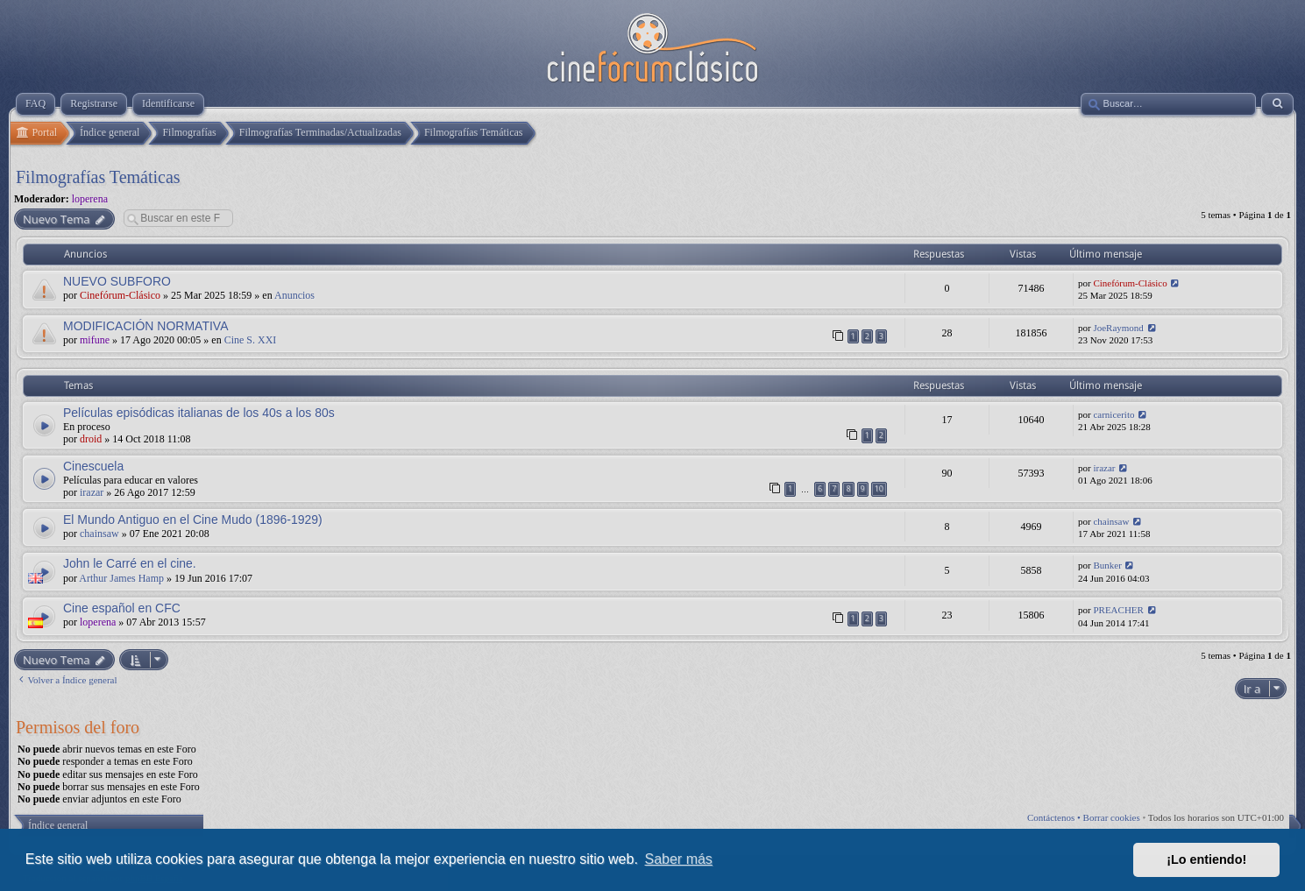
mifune (95, 340)
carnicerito (1113, 414)
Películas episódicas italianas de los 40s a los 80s (199, 413)
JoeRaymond (1118, 327)
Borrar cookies (1111, 817)
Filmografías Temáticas (98, 177)
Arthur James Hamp (121, 578)
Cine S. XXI (250, 340)
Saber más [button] (679, 859)
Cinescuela (93, 466)
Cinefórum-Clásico (120, 295)
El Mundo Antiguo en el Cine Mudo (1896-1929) (193, 520)
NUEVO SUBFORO (117, 281)
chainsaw (99, 533)
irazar (91, 492)
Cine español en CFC (122, 608)
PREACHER (1118, 610)
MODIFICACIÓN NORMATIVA (145, 326)
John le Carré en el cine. (129, 563)
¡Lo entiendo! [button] (1206, 859)
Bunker (1107, 565)
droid (91, 439)
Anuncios (294, 295)
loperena (90, 199)
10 (879, 488)
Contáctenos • (1055, 817)
